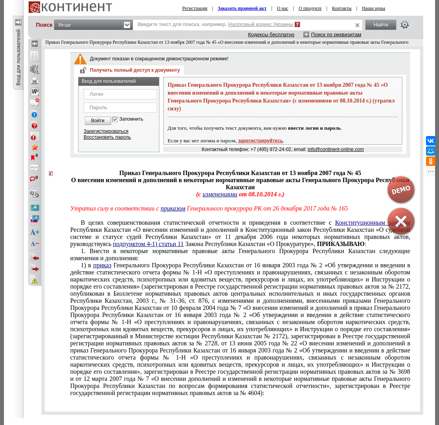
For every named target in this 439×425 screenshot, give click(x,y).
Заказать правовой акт (242, 8)
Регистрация (194, 8)
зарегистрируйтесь (260, 141)
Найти (381, 25)
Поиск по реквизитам (336, 34)
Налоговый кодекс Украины (261, 24)
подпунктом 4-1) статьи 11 (148, 243)
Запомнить (131, 119)
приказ (102, 265)
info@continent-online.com (336, 149)
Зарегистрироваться (106, 131)
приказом (173, 208)
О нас (282, 8)
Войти (98, 120)
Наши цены (373, 8)
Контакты (342, 8)
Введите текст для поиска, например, (215, 24)
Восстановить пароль (107, 137)
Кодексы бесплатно (271, 34)
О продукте (310, 8)
